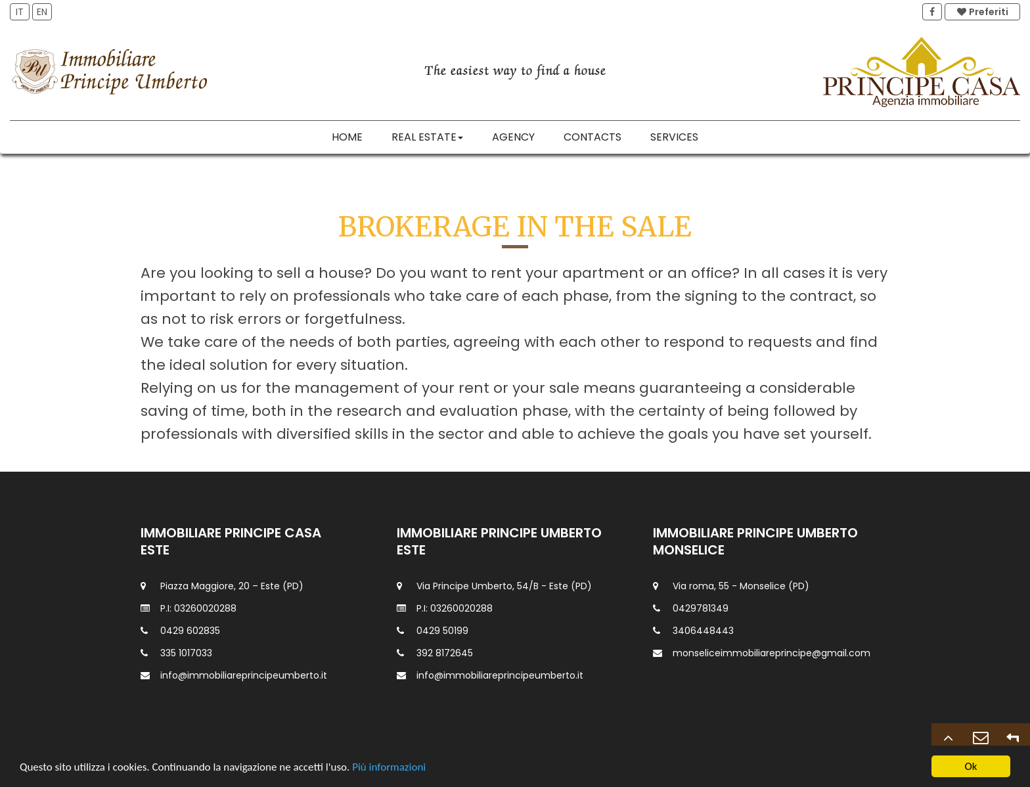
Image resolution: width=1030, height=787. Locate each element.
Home (347, 137)
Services (674, 137)
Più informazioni (389, 768)
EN (42, 11)
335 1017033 (186, 653)
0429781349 (700, 608)
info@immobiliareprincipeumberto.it (243, 675)
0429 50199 (442, 630)
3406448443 (703, 630)
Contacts (592, 137)
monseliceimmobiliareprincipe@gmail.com (771, 653)
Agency (513, 137)
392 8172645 (444, 653)
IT (20, 11)
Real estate (427, 137)
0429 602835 (190, 630)
